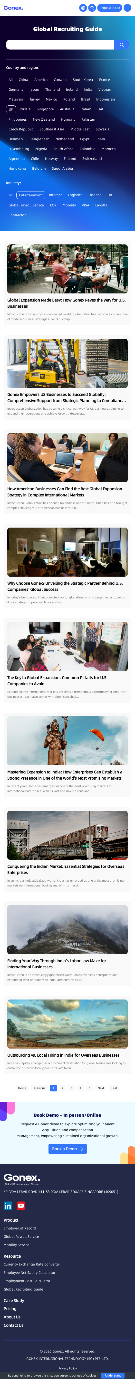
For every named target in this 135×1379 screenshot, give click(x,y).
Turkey (34, 99)
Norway (51, 158)
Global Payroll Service (26, 205)
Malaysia (16, 99)
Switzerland (92, 158)
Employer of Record (20, 1228)
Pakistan (88, 119)
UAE (100, 109)
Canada (60, 79)
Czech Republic (21, 129)
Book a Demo (64, 1148)
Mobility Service (16, 1244)
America (41, 79)
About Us (12, 1317)
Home (22, 1088)
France (104, 79)
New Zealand (44, 119)
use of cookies (86, 1375)
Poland (69, 99)
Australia (67, 109)
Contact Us (13, 1325)
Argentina (17, 158)
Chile (35, 158)
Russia (25, 109)
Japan (34, 89)
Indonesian (105, 99)
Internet (55, 194)
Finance (94, 194)
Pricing (10, 1308)
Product (11, 1220)
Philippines (18, 119)
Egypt (84, 139)
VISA (85, 205)
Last (114, 1088)
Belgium (39, 168)
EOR (53, 205)
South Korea (83, 79)
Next (101, 1088)
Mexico (51, 99)
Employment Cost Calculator (27, 1280)
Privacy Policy (67, 1368)
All (11, 79)
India (88, 89)
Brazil (85, 99)
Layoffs (101, 205)
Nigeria (41, 148)
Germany (16, 89)
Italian (86, 109)
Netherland (65, 139)
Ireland (72, 89)
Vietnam (105, 89)
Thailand (52, 89)
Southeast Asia (51, 129)
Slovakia (103, 129)
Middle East (80, 129)
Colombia (88, 148)
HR (109, 194)
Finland (70, 158)
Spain (100, 139)
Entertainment (31, 195)
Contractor (17, 215)
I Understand (112, 1375)
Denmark (16, 139)
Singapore (45, 109)
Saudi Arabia (62, 168)
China (23, 79)
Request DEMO (110, 8)
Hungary (68, 119)
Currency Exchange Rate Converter (32, 1264)
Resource (12, 1256)
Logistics (75, 194)
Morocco (109, 148)
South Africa (63, 148)
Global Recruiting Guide (23, 1289)
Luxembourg (19, 148)
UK (11, 109)
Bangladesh (39, 139)
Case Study (14, 1300)
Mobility (69, 205)
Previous (39, 1088)
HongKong (17, 168)
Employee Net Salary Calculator (29, 1272)
